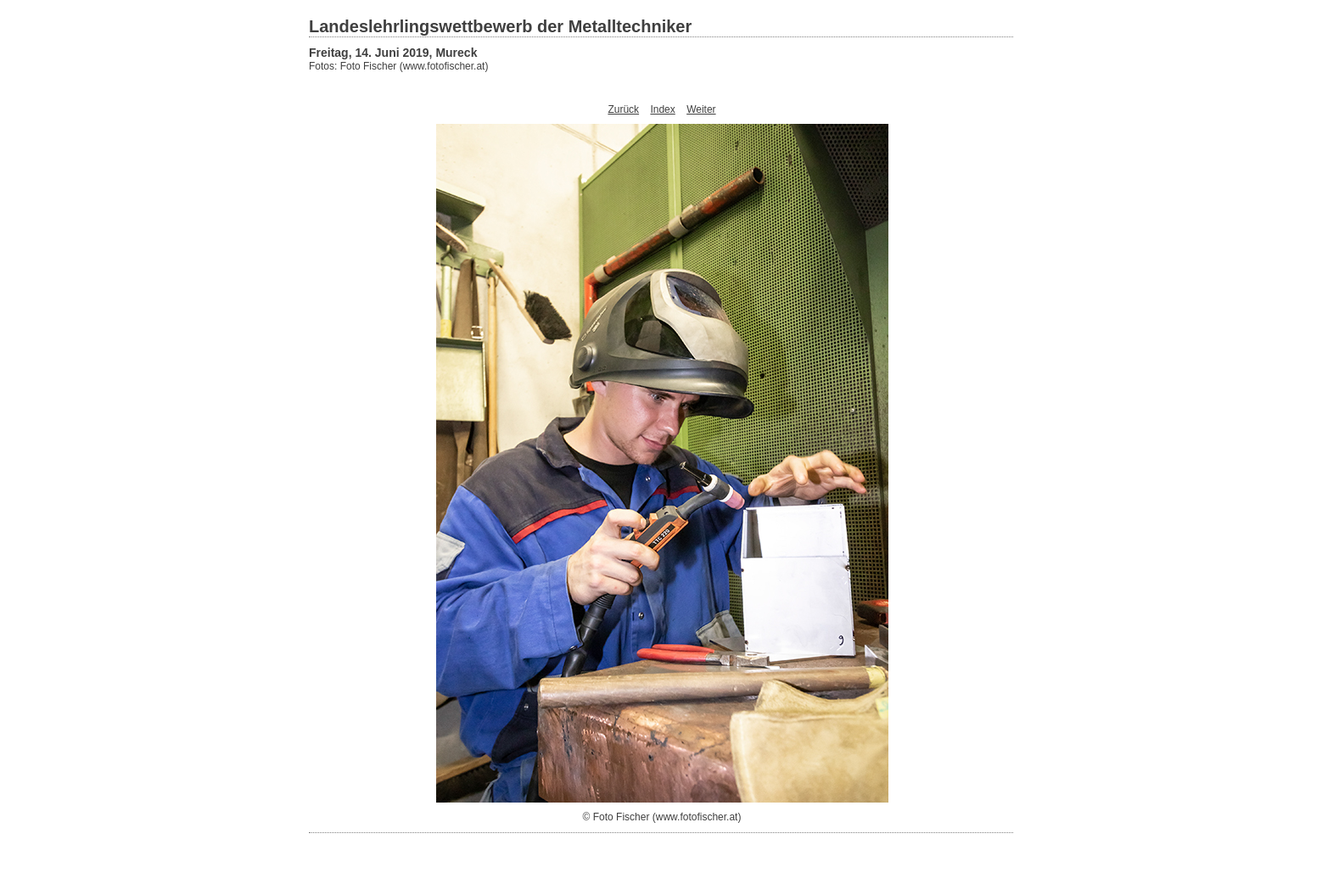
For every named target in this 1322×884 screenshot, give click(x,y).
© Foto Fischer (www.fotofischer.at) (662, 817)
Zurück (623, 109)
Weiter (700, 109)
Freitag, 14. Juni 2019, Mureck (393, 52)
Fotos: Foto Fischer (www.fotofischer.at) (398, 66)
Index (662, 109)
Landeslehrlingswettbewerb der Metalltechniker (500, 26)
